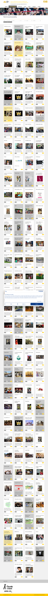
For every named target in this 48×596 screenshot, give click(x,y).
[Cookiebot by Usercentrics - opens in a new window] (39, 291)
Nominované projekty (13, 6)
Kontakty (39, 6)
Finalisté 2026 (20, 6)
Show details (39, 301)
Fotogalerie (34, 6)
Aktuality (6, 6)
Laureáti (29, 6)
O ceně (25, 6)
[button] (3, 11)
